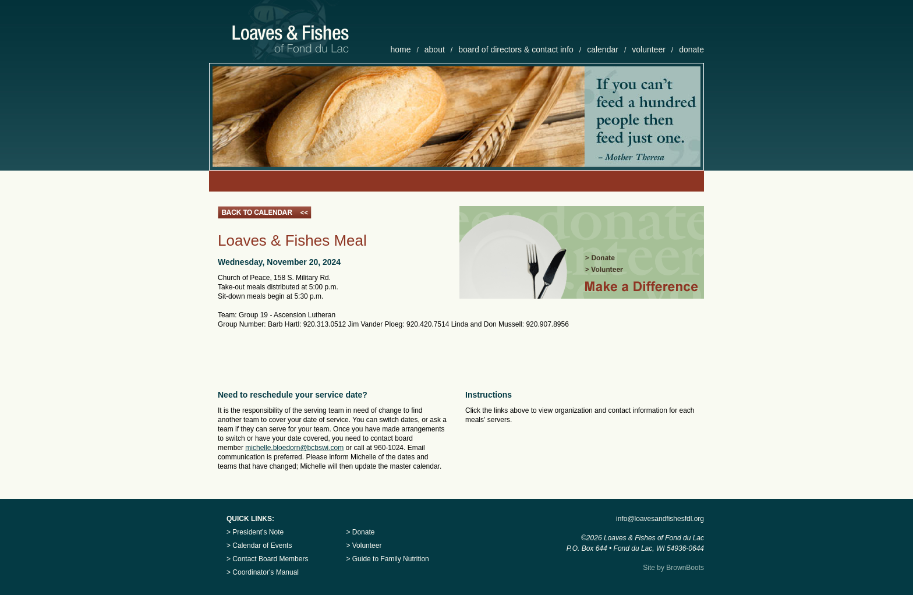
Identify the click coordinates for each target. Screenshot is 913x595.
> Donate (360, 532)
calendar (602, 49)
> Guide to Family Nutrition (387, 559)
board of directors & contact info (516, 49)
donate (691, 49)
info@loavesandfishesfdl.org (660, 519)
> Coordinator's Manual (263, 572)
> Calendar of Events (259, 545)
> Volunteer (363, 545)
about (434, 49)
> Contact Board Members (267, 559)
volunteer (649, 49)
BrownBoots (685, 568)
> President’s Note (255, 532)
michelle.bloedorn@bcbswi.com (294, 448)
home (400, 49)
